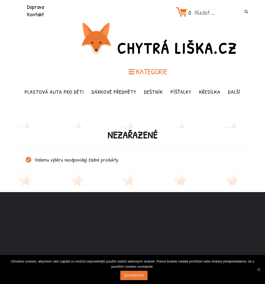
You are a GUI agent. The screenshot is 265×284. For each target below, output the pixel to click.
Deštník (153, 91)
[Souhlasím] (258, 269)
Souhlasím (134, 275)
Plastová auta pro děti (54, 91)
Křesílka (209, 91)
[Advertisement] (132, 233)
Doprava (35, 7)
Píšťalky (181, 91)
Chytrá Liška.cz (177, 48)
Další (234, 91)
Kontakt (35, 14)
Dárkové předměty (114, 91)
